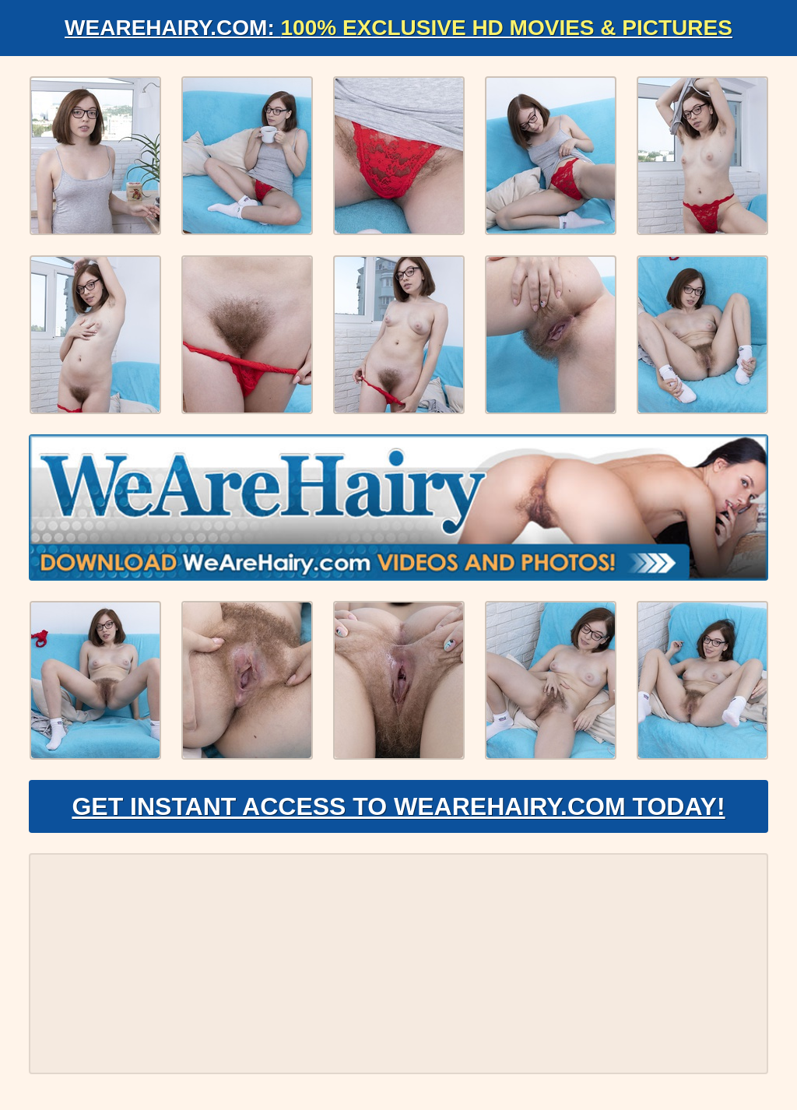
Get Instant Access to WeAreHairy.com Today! (398, 806)
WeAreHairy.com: (398, 28)
